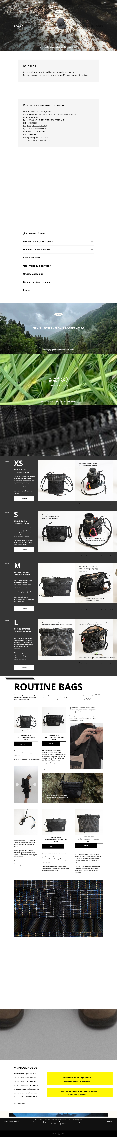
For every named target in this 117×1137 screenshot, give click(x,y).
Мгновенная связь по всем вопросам (71, 1122)
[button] (24, 498)
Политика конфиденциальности (44, 1122)
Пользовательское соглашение (55, 1120)
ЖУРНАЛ (54, 2)
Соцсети (53, 1124)
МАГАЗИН (38, 2)
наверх (110, 1122)
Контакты (38, 1120)
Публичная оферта (75, 1120)
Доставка (63, 1124)
